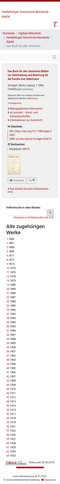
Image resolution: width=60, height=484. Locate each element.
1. (10, 238)
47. (11, 397)
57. (11, 430)
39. (11, 364)
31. (11, 330)
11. (11, 272)
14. (11, 280)
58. (11, 434)
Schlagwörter (15, 103)
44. (11, 384)
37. (11, 355)
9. (10, 263)
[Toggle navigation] (54, 57)
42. (11, 376)
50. (11, 409)
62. (11, 451)
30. (11, 326)
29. (11, 322)
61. (11, 447)
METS (26, 149)
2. (10, 243)
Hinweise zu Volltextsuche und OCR (33, 217)
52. (11, 414)
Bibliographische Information (26, 108)
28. (11, 318)
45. (11, 389)
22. (11, 297)
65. (11, 455)
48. (11, 401)
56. (11, 426)
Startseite (9, 33)
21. (11, 293)
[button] (32, 180)
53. (11, 418)
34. (11, 343)
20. (11, 288)
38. (11, 359)
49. (11, 405)
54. (11, 422)
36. (11, 351)
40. (11, 368)
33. (11, 339)
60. (11, 443)
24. (11, 305)
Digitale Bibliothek (29, 33)
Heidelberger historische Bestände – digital (29, 39)
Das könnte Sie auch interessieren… (30, 188)
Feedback (17, 180)
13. (11, 276)
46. (11, 393)
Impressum (50, 480)
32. (11, 334)
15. (11, 284)
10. (11, 268)
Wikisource (33, 98)
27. (11, 314)
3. (10, 247)
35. (11, 347)
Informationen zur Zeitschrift (26, 120)
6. (10, 255)
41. (11, 372)
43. (11, 380)
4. (10, 251)
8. (10, 259)
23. (11, 301)
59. (11, 439)
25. (11, 309)
